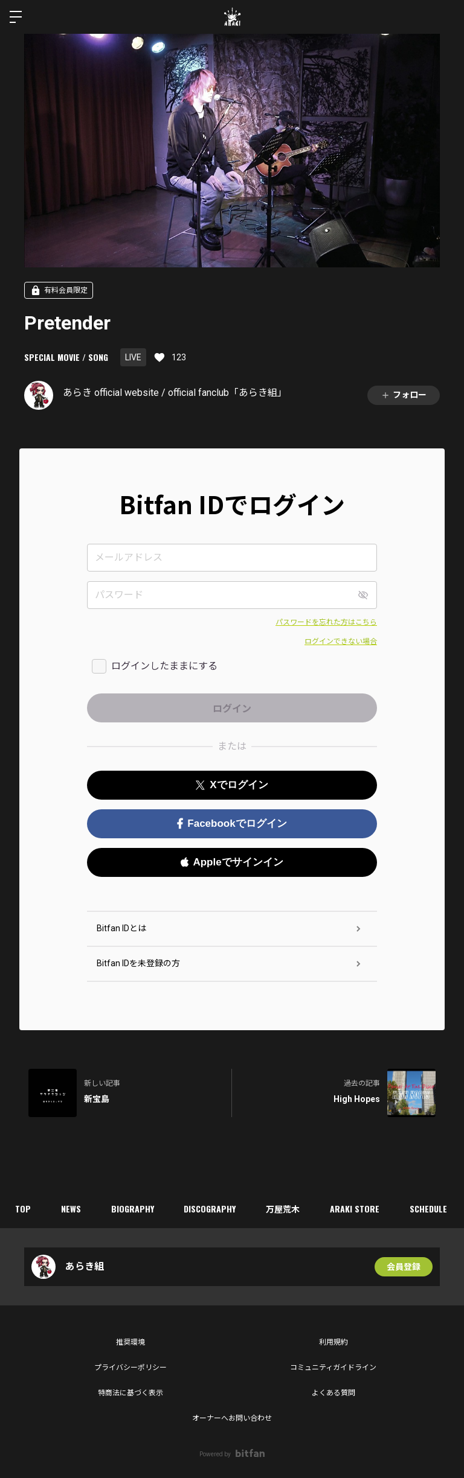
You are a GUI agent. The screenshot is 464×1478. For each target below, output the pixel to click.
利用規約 (333, 1342)
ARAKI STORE (355, 1208)
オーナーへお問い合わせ (232, 1418)
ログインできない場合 (340, 641)
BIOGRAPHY (132, 1208)
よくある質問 (333, 1393)
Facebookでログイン (231, 823)
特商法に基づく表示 (130, 1393)
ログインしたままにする (164, 666)
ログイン (444, 17)
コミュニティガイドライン (333, 1367)
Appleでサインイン (232, 862)
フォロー (404, 395)
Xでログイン (232, 785)
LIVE (133, 357)
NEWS (71, 1208)
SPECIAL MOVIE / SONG (66, 357)
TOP (23, 1208)
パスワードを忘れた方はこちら (326, 622)
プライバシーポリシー (130, 1367)
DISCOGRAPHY (210, 1208)
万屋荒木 (283, 1208)
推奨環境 (130, 1342)
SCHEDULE (429, 1208)
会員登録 (403, 1267)
